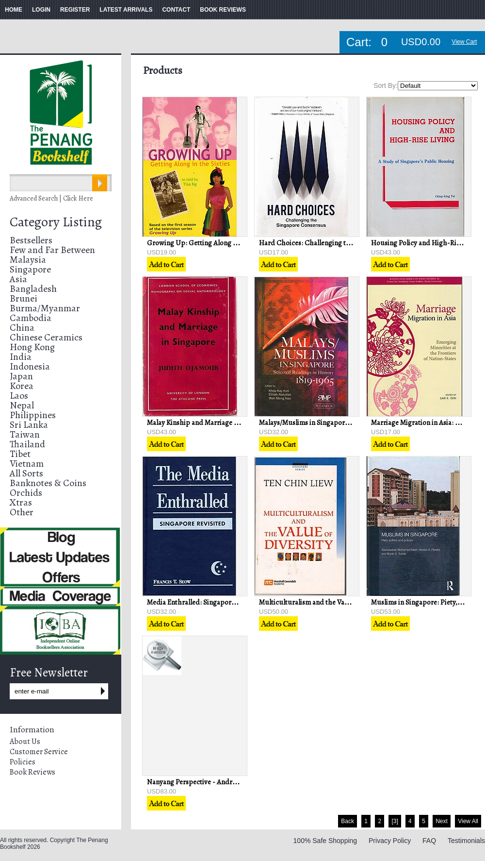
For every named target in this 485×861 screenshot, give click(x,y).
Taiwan (25, 434)
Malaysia (28, 259)
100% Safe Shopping (325, 840)
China (22, 327)
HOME (13, 9)
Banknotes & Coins (48, 483)
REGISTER (75, 9)
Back (347, 821)
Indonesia (30, 366)
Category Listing (56, 222)
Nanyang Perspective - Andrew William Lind (214, 782)
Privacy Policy (390, 840)
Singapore (30, 269)
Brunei (23, 298)
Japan (21, 376)
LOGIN (41, 9)
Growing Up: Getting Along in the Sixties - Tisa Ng (224, 243)
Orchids (26, 492)
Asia (18, 279)
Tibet (20, 453)
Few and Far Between (52, 249)
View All (468, 821)
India (21, 356)
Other (21, 512)
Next (442, 821)
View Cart (464, 41)
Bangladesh (33, 288)
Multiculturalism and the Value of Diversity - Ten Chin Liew (349, 602)
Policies (22, 762)
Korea (21, 385)
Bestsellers (31, 240)
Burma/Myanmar (45, 308)
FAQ (429, 840)
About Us (25, 741)
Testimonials (466, 840)
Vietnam (27, 463)
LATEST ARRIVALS (125, 9)
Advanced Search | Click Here (51, 198)
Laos (19, 395)
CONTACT (176, 9)
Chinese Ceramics (46, 337)
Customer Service (39, 751)
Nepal (22, 405)
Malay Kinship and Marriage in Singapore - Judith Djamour (237, 422)
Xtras (21, 502)
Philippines (33, 415)
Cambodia (30, 317)
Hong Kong (32, 347)
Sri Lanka (29, 424)
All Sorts (26, 473)
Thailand (27, 444)
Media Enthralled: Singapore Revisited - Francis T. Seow (232, 602)
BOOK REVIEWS (223, 9)
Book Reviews (32, 772)
